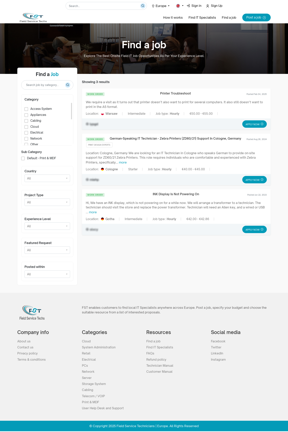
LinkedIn (217, 353)
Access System (41, 109)
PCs (85, 365)
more (123, 163)
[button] (180, 5)
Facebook (218, 341)
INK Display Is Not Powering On (176, 195)
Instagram (218, 359)
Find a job (229, 17)
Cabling (35, 120)
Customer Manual (159, 372)
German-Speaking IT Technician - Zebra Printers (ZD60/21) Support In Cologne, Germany (176, 139)
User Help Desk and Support (103, 409)
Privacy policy (27, 353)
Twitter (216, 347)
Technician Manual (160, 365)
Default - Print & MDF (41, 158)
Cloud (34, 127)
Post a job (256, 17)
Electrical (36, 132)
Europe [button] (159, 6)
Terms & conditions (31, 359)
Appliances (38, 115)
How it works (173, 17)
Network (36, 138)
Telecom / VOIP (93, 397)
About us (24, 341)
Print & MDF (91, 403)
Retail (86, 353)
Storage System (94, 384)
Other (34, 144)
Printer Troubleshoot (175, 93)
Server (87, 378)
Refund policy (156, 359)
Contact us (25, 347)
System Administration (99, 347)
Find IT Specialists (202, 17)
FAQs (150, 353)
